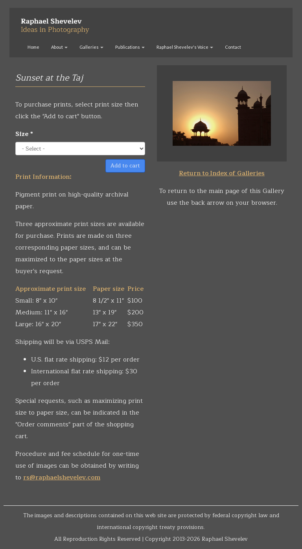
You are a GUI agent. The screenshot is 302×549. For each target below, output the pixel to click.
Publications (130, 47)
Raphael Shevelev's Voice (185, 47)
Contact (233, 47)
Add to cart (125, 165)
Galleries (91, 47)
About (59, 47)
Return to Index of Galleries (222, 173)
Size (24, 134)
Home (33, 47)
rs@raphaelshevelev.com (61, 477)
